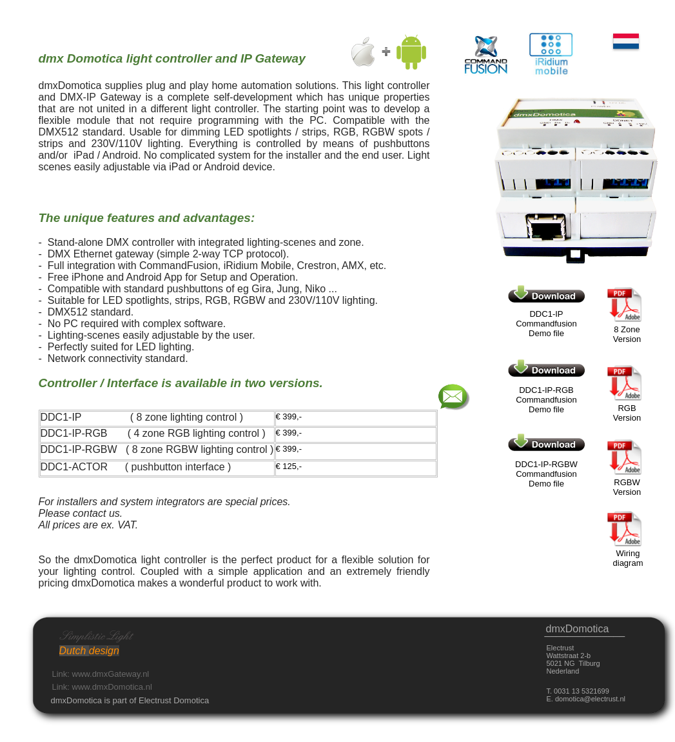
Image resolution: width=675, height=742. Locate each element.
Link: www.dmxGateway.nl (101, 674)
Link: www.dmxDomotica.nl (102, 687)
